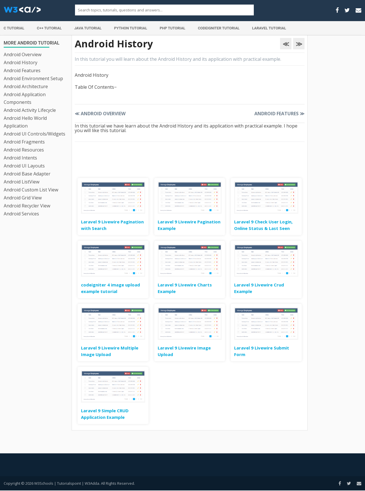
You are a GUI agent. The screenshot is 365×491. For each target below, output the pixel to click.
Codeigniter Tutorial (219, 28)
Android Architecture (26, 86)
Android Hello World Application (25, 122)
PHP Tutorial (172, 28)
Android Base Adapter (27, 174)
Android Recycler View (27, 206)
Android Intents (20, 158)
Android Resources (24, 150)
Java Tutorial (88, 28)
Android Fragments (24, 142)
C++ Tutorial (49, 28)
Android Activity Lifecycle (30, 110)
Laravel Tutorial (269, 28)
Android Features (22, 70)
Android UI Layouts (24, 166)
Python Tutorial (130, 28)
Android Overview (22, 54)
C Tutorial (14, 28)
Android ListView (21, 182)
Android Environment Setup (33, 78)
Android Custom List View (31, 190)
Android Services (21, 214)
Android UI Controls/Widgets (34, 134)
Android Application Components (25, 98)
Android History (20, 62)
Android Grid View (23, 198)
